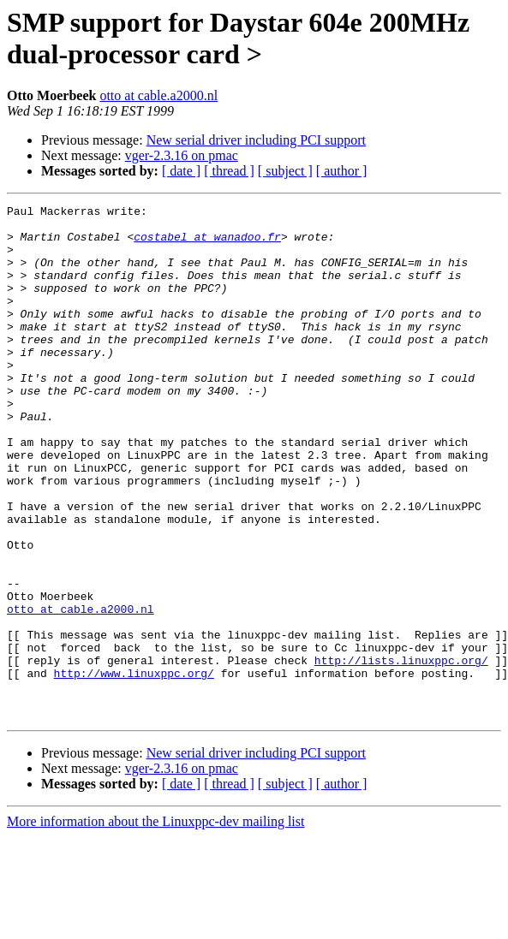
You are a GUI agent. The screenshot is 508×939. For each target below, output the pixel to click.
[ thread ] (229, 170)
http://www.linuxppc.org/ (134, 768)
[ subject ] (285, 170)
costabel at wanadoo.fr (207, 244)
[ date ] (181, 170)
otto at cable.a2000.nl (158, 95)
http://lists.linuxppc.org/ (401, 752)
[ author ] (342, 170)
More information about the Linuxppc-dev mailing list (155, 924)
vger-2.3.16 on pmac (181, 155)
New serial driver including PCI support (256, 140)
